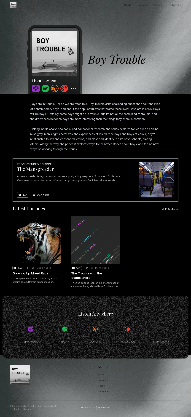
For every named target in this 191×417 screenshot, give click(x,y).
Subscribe (175, 5)
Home (127, 5)
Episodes (142, 5)
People (158, 5)
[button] (22, 194)
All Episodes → (169, 209)
